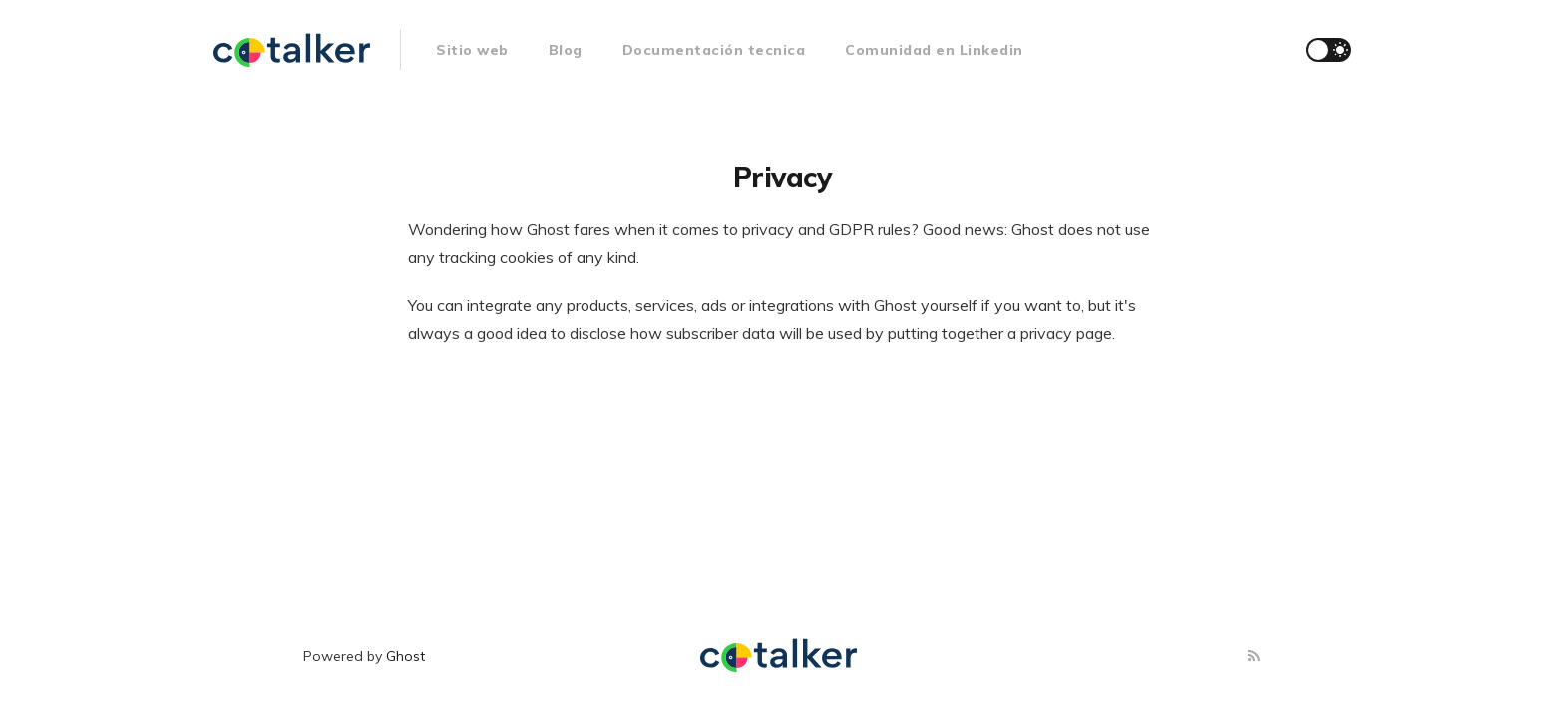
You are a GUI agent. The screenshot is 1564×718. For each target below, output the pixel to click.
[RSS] (1254, 656)
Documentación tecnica (714, 50)
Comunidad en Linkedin (934, 50)
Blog (566, 50)
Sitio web (472, 50)
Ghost (405, 656)
